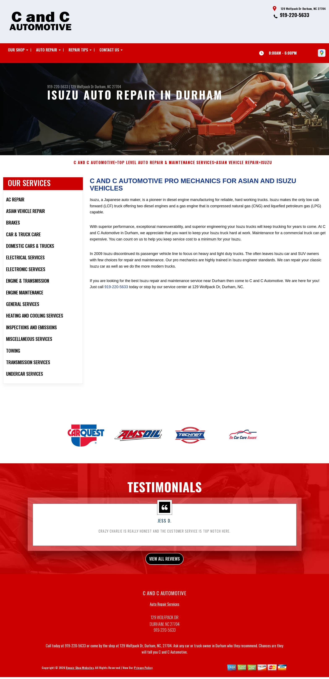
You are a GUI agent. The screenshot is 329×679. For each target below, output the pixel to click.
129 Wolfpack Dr (82, 86)
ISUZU (266, 166)
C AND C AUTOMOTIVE (94, 166)
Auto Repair (46, 50)
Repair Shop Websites (80, 673)
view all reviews (164, 563)
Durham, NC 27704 (108, 86)
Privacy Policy (143, 673)
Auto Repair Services (164, 610)
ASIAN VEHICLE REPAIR (237, 166)
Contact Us (109, 50)
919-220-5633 (294, 14)
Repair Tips (78, 50)
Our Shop (16, 50)
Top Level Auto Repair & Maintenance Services (165, 166)
